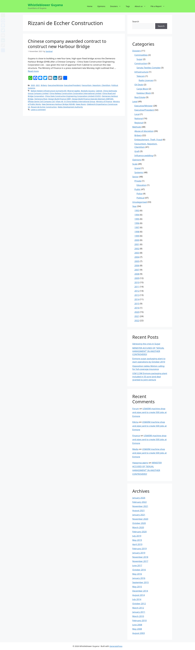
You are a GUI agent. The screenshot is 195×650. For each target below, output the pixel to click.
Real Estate (139, 97)
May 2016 (137, 573)
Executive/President (72, 85)
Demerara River (40, 99)
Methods (136, 126)
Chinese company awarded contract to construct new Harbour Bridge (67, 43)
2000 (136, 240)
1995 (136, 218)
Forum (135, 408)
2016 (136, 307)
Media (135, 449)
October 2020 (139, 523)
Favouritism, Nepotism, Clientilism (96, 85)
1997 (136, 227)
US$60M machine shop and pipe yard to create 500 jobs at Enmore (149, 412)
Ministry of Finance (104, 101)
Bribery (44, 85)
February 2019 (139, 548)
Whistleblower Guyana (45, 5)
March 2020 (138, 527)
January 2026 (138, 497)
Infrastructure (141, 71)
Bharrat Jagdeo (73, 91)
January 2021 (138, 514)
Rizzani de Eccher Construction (44, 107)
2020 (33, 85)
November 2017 (140, 561)
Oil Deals (138, 84)
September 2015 (140, 582)
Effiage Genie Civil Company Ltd (41, 101)
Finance (136, 435)
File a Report (159, 6)
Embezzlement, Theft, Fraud (148, 139)
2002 (136, 248)
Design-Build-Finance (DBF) (59, 99)
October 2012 (139, 603)
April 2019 (137, 544)
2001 (136, 244)
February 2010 (139, 620)
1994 (136, 214)
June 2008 (137, 624)
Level (134, 101)
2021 (38, 85)
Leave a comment (38, 109)
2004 (136, 257)
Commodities (141, 55)
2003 (136, 252)
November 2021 (140, 506)
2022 (136, 320)
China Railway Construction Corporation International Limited (75, 93)
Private (137, 180)
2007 (136, 269)
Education (141, 185)
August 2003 (138, 633)
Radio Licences (146, 80)
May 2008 (137, 628)
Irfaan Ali (59, 101)
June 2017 (137, 565)
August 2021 (138, 510)
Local (137, 114)
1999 (136, 235)
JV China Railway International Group (79, 101)
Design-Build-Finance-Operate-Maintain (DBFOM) (92, 99)
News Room (81, 104)
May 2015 (137, 586)
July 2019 (136, 535)
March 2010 (138, 616)
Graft (137, 151)
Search (135, 21)
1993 (136, 210)
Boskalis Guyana (88, 91)
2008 (136, 273)
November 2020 (140, 518)
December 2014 (140, 590)
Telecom (141, 76)
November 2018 (140, 557)
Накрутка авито (140, 462)
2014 (136, 299)
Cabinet (99, 91)
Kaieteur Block (144, 93)
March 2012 (138, 607)
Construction (140, 63)
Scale (134, 163)
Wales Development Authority (70, 107)
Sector (135, 176)
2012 (136, 290)
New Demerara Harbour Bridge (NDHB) (58, 104)
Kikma (135, 422)
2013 (136, 295)
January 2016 (138, 578)
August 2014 (138, 595)
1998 (136, 231)
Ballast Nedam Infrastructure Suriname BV (48, 91)
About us (141, 6)
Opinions (101, 6)
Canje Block (142, 88)
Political (114, 85)
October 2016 (139, 569)
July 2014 (136, 599)
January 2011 (138, 612)
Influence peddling (143, 155)
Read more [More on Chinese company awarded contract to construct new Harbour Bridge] (33, 71)
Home (89, 6)
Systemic (31, 88)
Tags (128, 6)
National (138, 118)
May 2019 (137, 540)
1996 (136, 223)
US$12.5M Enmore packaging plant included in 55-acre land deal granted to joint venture (149, 376)
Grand (137, 168)
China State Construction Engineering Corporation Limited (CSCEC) (73, 96)
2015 (136, 303)
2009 (136, 278)
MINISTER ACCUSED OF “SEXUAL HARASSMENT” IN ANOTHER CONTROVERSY (148, 351)
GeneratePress (116, 646)
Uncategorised (139, 202)
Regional (138, 122)
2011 (136, 286)
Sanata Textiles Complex (149, 67)
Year (134, 206)
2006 (136, 265)
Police (139, 193)
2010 (136, 282)
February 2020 (139, 531)
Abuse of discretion (143, 131)
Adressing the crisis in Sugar (146, 343)
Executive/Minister (55, 85)
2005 (136, 261)
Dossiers (116, 6)
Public (137, 189)
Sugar (139, 59)
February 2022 (139, 502)
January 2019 (138, 552)
